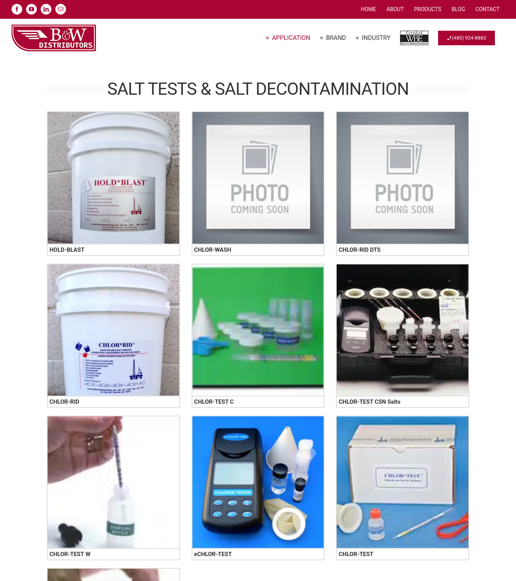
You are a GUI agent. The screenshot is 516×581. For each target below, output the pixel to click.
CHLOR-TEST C (214, 401)
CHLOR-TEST (356, 554)
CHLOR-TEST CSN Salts (369, 401)
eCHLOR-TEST (213, 554)
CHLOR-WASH (213, 249)
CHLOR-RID (64, 401)
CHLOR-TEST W (70, 554)
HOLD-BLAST (67, 249)
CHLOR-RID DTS (359, 249)
